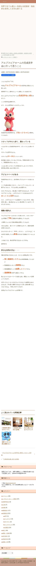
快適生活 (5, 513)
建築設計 (5, 510)
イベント (5, 496)
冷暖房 (6, 527)
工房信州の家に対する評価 (11, 459)
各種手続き (6, 501)
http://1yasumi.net (11, 483)
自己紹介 (5, 536)
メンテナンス (8, 524)
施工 (4, 530)
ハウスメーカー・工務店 (8, 75)
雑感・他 (5, 542)
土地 (4, 504)
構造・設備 (6, 533)
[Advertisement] (18, 32)
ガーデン (7, 521)
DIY (6, 516)
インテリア (8, 519)
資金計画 (5, 539)
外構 (4, 507)
